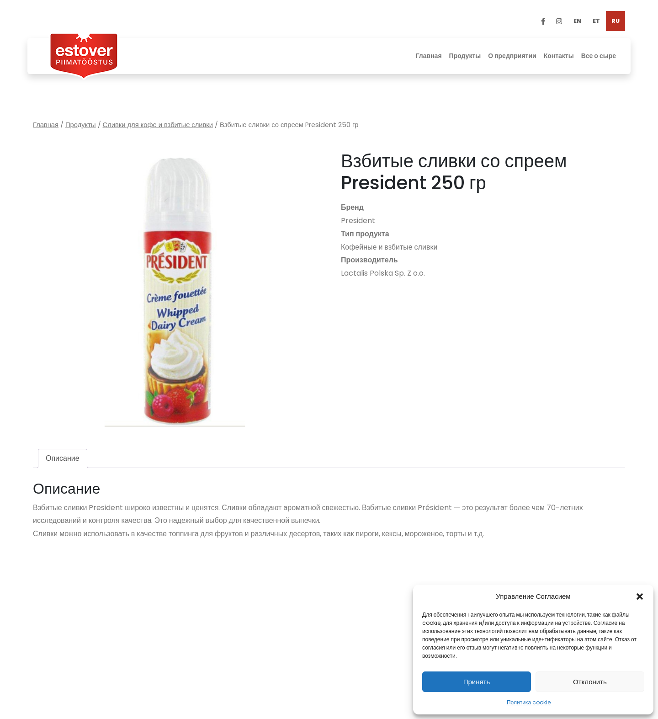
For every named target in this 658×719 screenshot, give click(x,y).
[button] (639, 596)
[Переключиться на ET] (596, 21)
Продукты (80, 124)
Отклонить (590, 682)
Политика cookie (529, 702)
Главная (45, 124)
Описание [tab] (63, 458)
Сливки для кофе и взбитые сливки (158, 124)
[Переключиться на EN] (577, 21)
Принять (476, 682)
